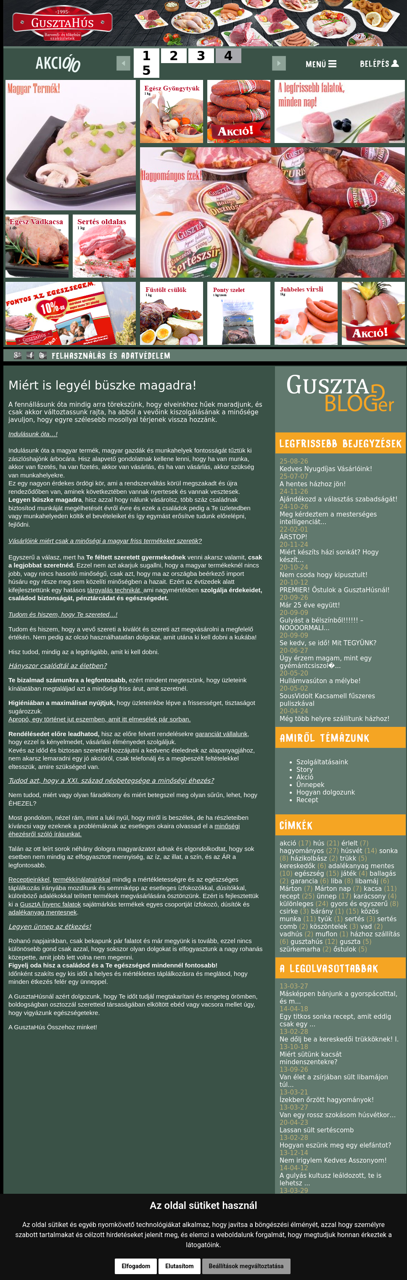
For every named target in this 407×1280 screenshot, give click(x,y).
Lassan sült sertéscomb (317, 1130)
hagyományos (302, 851)
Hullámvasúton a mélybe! (320, 681)
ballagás (383, 873)
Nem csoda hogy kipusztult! (323, 575)
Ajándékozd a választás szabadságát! (339, 499)
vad (366, 926)
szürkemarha (300, 949)
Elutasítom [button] (179, 1266)
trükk (348, 858)
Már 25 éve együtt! (310, 605)
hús (319, 843)
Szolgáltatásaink (322, 762)
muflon (326, 934)
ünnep (326, 896)
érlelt (349, 843)
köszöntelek (328, 926)
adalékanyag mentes (361, 866)
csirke (289, 911)
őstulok (344, 949)
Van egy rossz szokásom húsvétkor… (338, 1115)
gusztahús (307, 942)
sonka (388, 851)
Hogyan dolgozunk (325, 792)
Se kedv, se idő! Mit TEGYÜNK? (328, 643)
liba (336, 881)
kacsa (373, 889)
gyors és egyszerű (359, 904)
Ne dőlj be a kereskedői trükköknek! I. (339, 1039)
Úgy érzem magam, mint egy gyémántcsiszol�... (326, 662)
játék (349, 873)
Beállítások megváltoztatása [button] (246, 1266)
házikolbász (309, 858)
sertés (354, 919)
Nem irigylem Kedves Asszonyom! (333, 1160)
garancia (304, 881)
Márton (291, 889)
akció (288, 843)
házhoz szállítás (375, 934)
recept (290, 896)
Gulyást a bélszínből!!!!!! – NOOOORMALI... (321, 624)
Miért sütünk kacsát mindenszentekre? (311, 1058)
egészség (309, 873)
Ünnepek (310, 785)
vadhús (291, 934)
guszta (350, 942)
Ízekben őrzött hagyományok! (327, 1100)
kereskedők (297, 866)
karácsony (370, 896)
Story (304, 770)
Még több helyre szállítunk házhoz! (335, 719)
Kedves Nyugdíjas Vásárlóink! (326, 469)
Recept (307, 800)
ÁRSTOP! (293, 537)
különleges (297, 904)
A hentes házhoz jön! (313, 484)
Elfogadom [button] (136, 1266)
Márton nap (333, 889)
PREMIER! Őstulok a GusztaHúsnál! (335, 590)
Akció (305, 777)
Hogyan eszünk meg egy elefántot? (335, 1145)
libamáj (366, 881)
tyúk (325, 919)
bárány (322, 911)
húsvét (351, 851)
